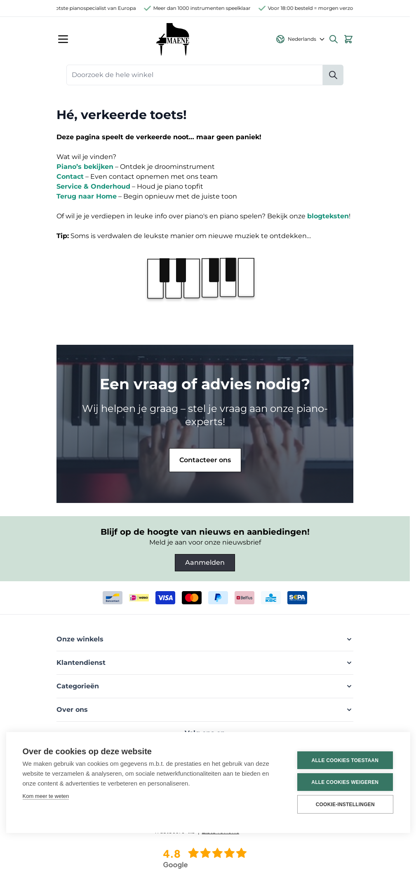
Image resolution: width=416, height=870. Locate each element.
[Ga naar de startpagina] (172, 39)
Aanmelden (205, 562)
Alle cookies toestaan (343, 760)
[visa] (165, 597)
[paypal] (218, 597)
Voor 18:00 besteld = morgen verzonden (322, 8)
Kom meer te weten (46, 796)
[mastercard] (192, 597)
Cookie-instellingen (344, 804)
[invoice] (297, 597)
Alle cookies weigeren (344, 782)
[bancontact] (112, 597)
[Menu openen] (63, 39)
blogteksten (328, 216)
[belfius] (244, 597)
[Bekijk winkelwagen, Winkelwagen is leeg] (348, 39)
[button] (204, 639)
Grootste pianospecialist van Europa (96, 8)
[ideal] (139, 597)
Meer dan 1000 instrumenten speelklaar (207, 8)
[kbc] (271, 597)
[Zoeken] (333, 75)
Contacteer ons (205, 460)
